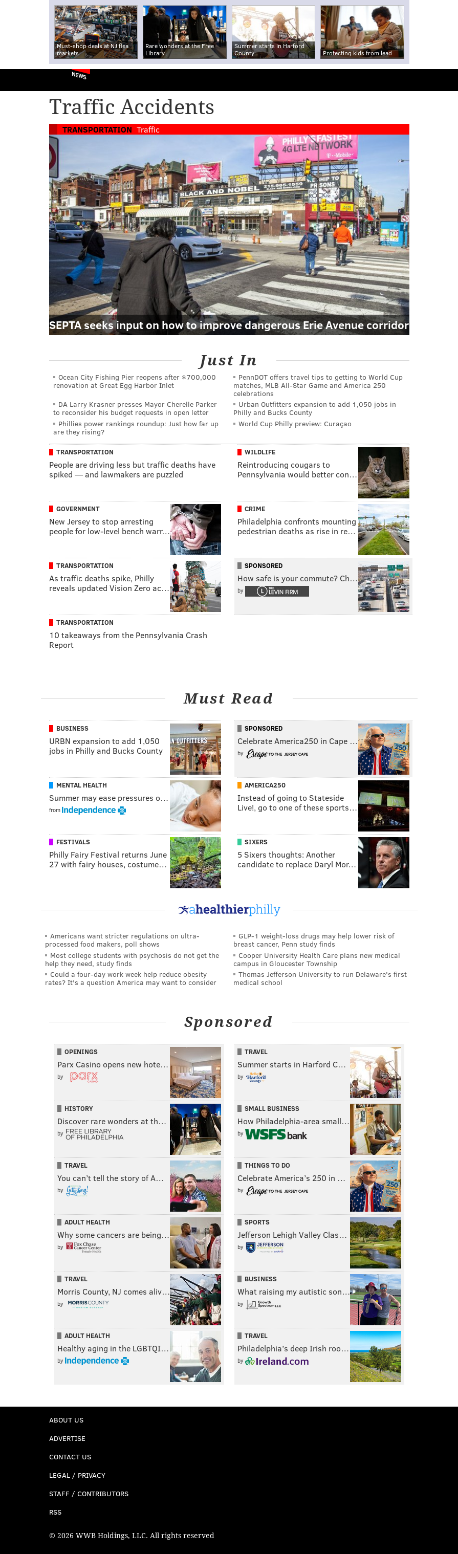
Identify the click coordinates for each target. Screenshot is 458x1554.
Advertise (67, 1438)
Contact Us (70, 1456)
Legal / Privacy (77, 1475)
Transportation (97, 129)
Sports (257, 1222)
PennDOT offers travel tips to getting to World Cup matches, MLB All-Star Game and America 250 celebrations (318, 385)
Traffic (148, 129)
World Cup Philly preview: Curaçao (295, 423)
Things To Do (267, 1165)
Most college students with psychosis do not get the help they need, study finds (132, 959)
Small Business (272, 1108)
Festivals (73, 841)
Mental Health (81, 785)
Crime (255, 508)
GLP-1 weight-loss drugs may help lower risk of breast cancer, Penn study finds (313, 940)
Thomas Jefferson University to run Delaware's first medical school (320, 978)
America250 (265, 785)
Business (72, 728)
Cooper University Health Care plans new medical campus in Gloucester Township (316, 959)
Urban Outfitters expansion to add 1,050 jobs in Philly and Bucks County (314, 408)
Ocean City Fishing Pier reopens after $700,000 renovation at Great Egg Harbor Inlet (134, 381)
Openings (81, 1051)
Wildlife (260, 451)
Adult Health (87, 1222)
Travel (256, 1051)
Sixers (256, 841)
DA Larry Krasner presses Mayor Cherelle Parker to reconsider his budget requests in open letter (135, 408)
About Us (66, 1420)
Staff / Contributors (88, 1493)
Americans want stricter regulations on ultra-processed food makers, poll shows (122, 940)
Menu (441, 80)
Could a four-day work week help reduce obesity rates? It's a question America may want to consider (130, 978)
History (78, 1108)
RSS (55, 1512)
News (79, 75)
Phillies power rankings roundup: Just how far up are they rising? (136, 427)
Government (78, 508)
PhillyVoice (25, 79)
